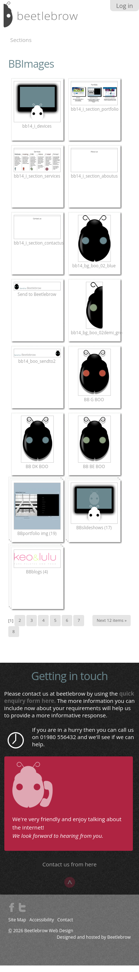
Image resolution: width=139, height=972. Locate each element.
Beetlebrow (119, 937)
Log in (124, 5)
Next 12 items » (112, 620)
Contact (65, 920)
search (127, 16)
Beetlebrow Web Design (48, 931)
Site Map (17, 920)
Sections (20, 39)
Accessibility (42, 920)
